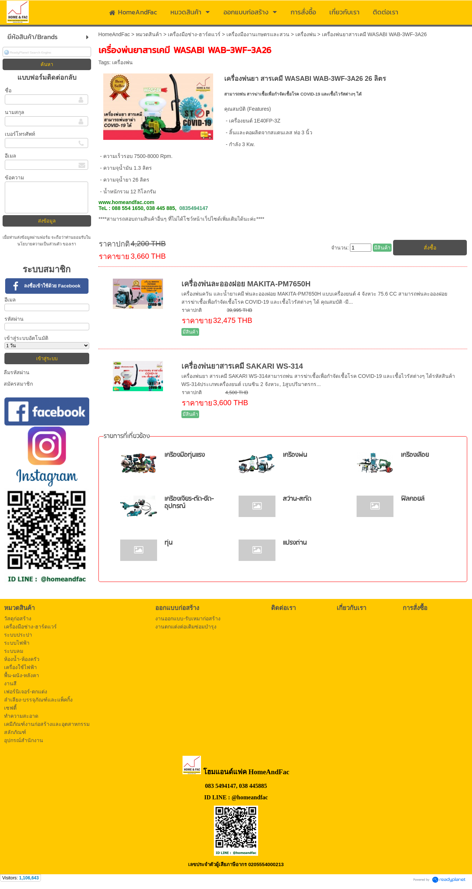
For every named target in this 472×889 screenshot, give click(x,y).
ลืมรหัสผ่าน (17, 372)
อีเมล (10, 156)
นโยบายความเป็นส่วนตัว (40, 244)
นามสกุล (14, 112)
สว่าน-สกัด (297, 499)
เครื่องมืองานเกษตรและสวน (257, 34)
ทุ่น (168, 543)
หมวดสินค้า (149, 34)
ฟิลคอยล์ (412, 499)
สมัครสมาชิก (18, 384)
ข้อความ (14, 177)
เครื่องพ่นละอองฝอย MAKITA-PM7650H (245, 284)
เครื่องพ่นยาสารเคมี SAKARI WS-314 (242, 366)
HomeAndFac (114, 34)
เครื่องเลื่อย (415, 455)
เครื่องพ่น (305, 34)
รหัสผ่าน (14, 319)
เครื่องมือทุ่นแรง (184, 455)
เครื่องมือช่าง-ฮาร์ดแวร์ (194, 34)
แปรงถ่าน (295, 543)
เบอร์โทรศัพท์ (20, 134)
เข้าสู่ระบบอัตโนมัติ (26, 338)
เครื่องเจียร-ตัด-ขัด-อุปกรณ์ (189, 503)
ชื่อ (8, 90)
